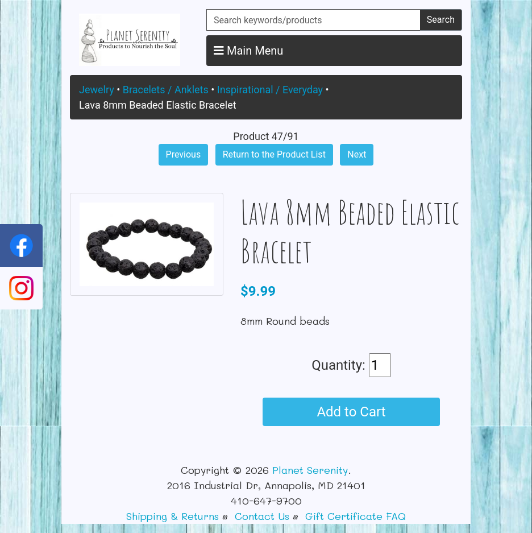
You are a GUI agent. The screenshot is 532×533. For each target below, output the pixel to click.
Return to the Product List (274, 154)
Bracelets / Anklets (166, 90)
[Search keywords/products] (313, 20)
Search (441, 19)
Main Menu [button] (248, 50)
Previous (183, 154)
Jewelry (96, 90)
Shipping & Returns (172, 516)
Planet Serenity (310, 470)
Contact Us (262, 516)
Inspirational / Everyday (270, 90)
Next (356, 154)
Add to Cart (351, 412)
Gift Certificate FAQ (355, 516)
